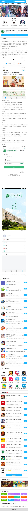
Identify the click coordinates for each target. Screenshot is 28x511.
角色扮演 (7, 3)
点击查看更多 (14, 475)
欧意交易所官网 (13, 506)
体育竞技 (13, 3)
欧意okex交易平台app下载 (20, 506)
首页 (2, 3)
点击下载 (14, 35)
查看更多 (8, 278)
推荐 (7, 392)
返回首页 (14, 509)
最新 (10, 392)
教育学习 (19, 3)
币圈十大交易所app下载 (5, 506)
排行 (13, 392)
